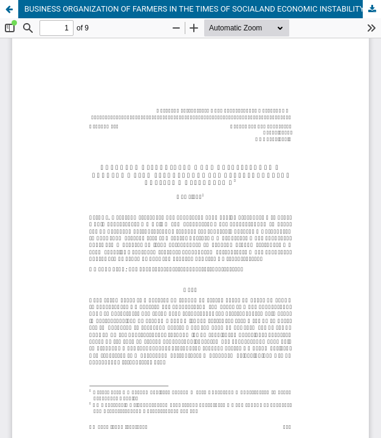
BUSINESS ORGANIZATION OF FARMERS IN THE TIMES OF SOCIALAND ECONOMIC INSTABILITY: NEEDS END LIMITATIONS (202, 8)
